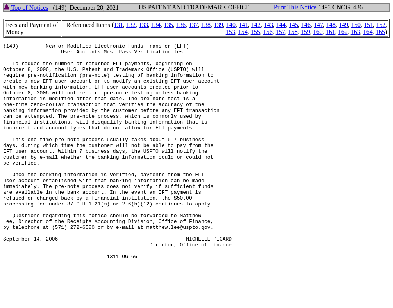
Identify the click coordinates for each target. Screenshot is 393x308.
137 (193, 24)
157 (280, 31)
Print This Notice (295, 7)
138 (206, 24)
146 (306, 24)
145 (293, 24)
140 (231, 24)
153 (230, 31)
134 (156, 24)
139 (218, 24)
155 (255, 31)
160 (318, 31)
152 (381, 24)
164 (368, 31)
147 (318, 24)
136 (181, 24)
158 (293, 31)
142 (256, 24)
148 (331, 24)
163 (355, 31)
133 (143, 24)
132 (131, 24)
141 (243, 24)
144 (281, 24)
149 (343, 24)
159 (305, 31)
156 (268, 31)
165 (380, 31)
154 (243, 31)
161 (330, 31)
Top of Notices (26, 7)
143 (268, 24)
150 (356, 24)
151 (368, 24)
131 (118, 24)
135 (168, 24)
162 (343, 31)
